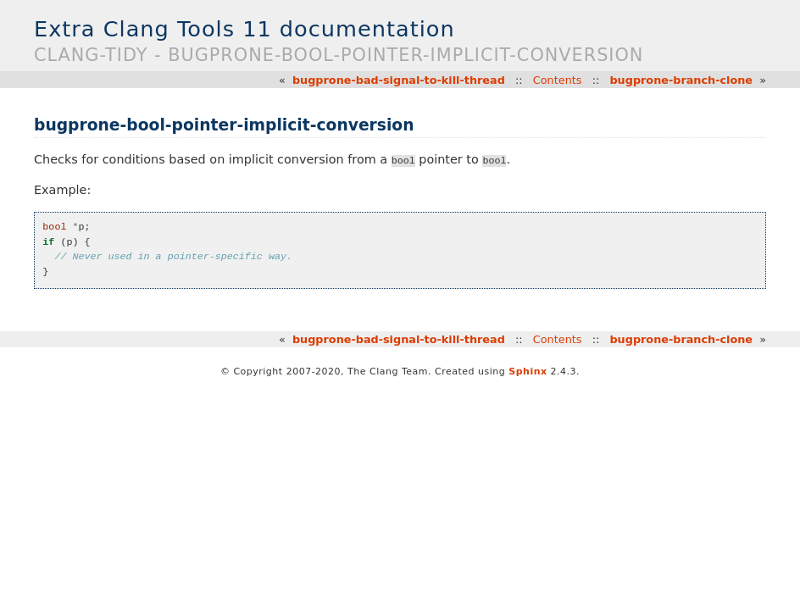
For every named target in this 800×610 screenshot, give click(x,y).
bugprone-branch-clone (681, 80)
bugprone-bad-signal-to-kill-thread (398, 80)
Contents (557, 80)
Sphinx (527, 371)
